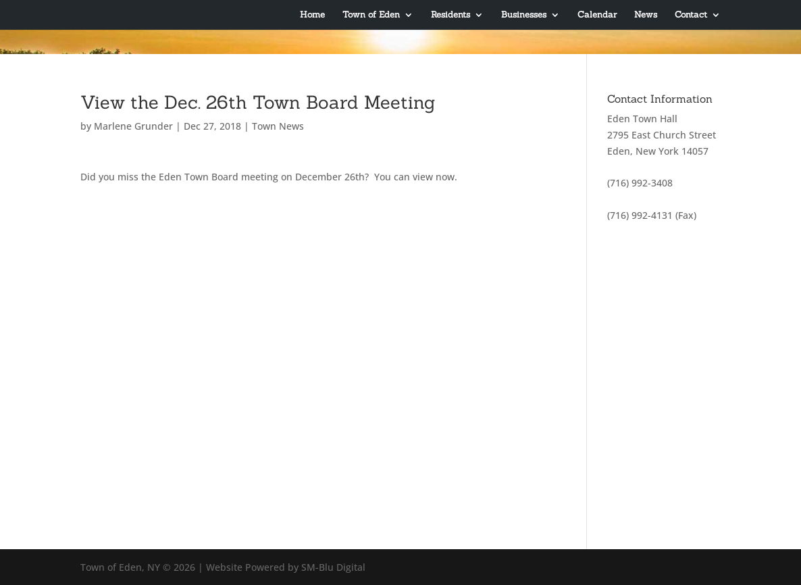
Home (312, 15)
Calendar (597, 15)
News (645, 15)
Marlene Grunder (133, 126)
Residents (450, 15)
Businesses (523, 15)
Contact (691, 15)
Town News (278, 126)
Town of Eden (371, 15)
